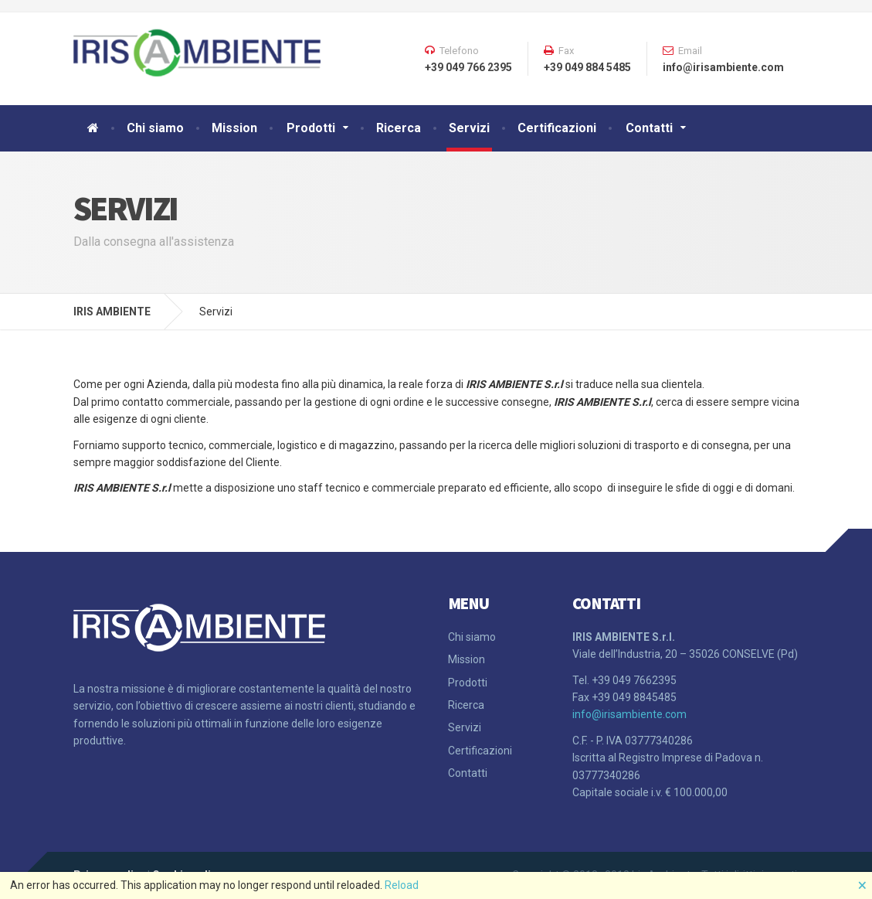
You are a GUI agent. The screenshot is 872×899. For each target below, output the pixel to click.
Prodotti (311, 128)
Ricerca (398, 128)
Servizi (469, 128)
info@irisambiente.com (629, 714)
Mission (234, 128)
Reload (402, 885)
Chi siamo (155, 128)
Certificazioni (556, 128)
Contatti (649, 128)
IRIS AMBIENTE (112, 311)
